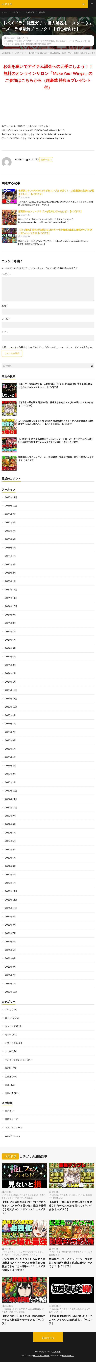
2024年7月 (10, 631)
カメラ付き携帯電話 (45, 41)
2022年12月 (11, 790)
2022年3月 (10, 866)
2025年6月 (10, 539)
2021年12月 (11, 891)
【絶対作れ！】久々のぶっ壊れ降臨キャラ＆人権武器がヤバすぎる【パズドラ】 (23, 1319)
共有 (17, 44)
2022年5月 (10, 849)
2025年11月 (11, 497)
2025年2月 (10, 572)
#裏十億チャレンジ (80, 1252)
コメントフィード (13, 1127)
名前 (4, 306)
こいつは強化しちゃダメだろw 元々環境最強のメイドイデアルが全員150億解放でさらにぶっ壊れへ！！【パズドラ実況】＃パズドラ (23, 1264)
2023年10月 (11, 706)
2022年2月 (10, 874)
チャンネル (74, 41)
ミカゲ (8, 1051)
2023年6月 (10, 740)
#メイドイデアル (12, 1255)
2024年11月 (11, 598)
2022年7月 (10, 832)
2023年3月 (10, 765)
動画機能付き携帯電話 (36, 44)
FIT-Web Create (41, 1355)
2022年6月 (10, 841)
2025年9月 (10, 514)
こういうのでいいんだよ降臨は (26, 1309)
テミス (72, 1195)
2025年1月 (10, 581)
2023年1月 (10, 782)
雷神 (7, 1084)
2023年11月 (11, 698)
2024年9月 (10, 614)
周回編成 (28, 1198)
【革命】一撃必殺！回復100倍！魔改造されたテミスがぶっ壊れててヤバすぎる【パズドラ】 (71, 1205)
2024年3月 (10, 665)
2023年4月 (10, 757)
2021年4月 (10, 958)
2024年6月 (10, 639)
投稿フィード (11, 1119)
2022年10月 (11, 807)
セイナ (8, 1034)
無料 (49, 44)
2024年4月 (10, 656)
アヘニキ (64, 1195)
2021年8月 (10, 924)
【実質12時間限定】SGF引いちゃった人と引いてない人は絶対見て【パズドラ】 (71, 1319)
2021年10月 (11, 908)
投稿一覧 (45, 159)
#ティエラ (56, 1252)
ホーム (5, 12)
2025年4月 (10, 556)
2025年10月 (11, 505)
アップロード (29, 41)
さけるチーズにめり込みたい (72, 1309)
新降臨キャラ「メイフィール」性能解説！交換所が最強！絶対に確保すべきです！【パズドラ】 (71, 1262)
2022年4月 (10, 857)
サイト (5, 332)
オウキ (8, 1009)
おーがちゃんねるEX (29, 1195)
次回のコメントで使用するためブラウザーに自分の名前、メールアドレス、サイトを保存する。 (48, 347)
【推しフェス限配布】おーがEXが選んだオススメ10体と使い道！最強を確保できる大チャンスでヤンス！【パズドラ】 (24, 1207)
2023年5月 (10, 748)
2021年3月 (10, 966)
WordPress (68, 1355)
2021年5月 (10, 950)
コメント (6, 274)
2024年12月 (11, 589)
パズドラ (17, 12)
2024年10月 (11, 606)
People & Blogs (11, 1195)
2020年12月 (11, 992)
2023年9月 (10, 715)
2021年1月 (10, 983)
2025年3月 (10, 564)
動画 (22, 44)
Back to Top (48, 1337)
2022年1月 (10, 883)
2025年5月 (10, 547)
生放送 (8, 1076)
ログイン (9, 1110)
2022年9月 (10, 816)
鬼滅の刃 (30, 12)
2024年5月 (10, 648)
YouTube (18, 41)
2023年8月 (10, 723)
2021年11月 (11, 899)
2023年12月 (11, 690)
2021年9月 (10, 916)
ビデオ (84, 41)
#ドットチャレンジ (12, 1252)
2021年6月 (10, 941)
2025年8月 (10, 522)
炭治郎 (42, 12)
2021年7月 (10, 933)
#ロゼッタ (66, 1252)
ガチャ (8, 1017)
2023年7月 (10, 732)
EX (57, 1255)
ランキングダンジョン (15, 1059)
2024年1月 (10, 681)
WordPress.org (12, 1136)
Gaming (9, 41)
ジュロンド (10, 1026)
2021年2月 (10, 975)
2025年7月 (10, 531)
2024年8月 (10, 623)
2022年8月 (10, 824)
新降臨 (21, 1312)
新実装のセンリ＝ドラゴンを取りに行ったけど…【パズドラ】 (50, 211)
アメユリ (33, 1255)
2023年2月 (10, 774)
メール (5, 319)
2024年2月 (10, 673)
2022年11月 (11, 799)
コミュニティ (62, 41)
